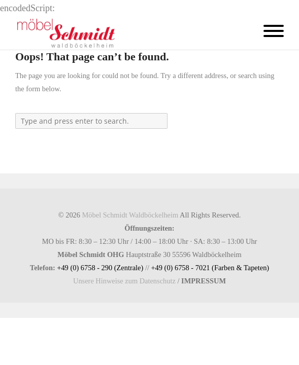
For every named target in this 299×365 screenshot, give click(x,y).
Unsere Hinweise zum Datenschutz (124, 281)
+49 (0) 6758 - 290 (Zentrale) (100, 268)
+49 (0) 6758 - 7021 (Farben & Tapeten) (210, 268)
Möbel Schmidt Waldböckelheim (130, 215)
